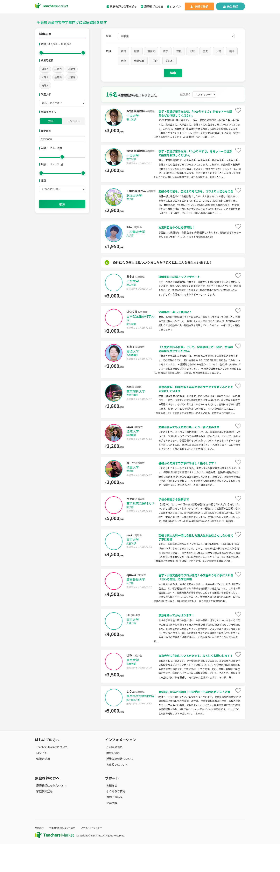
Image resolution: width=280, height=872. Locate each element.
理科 (178, 51)
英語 (123, 51)
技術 (155, 61)
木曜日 (45, 77)
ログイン (174, 6)
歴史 (205, 51)
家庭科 (169, 61)
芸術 (231, 51)
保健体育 (139, 61)
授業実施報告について (118, 787)
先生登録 (230, 6)
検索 (62, 204)
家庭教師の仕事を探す (122, 6)
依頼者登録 (199, 6)
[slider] (41, 53)
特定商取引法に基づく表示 (66, 856)
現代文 (151, 51)
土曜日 (71, 77)
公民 (218, 51)
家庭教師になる (152, 6)
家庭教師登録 (43, 820)
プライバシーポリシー (99, 856)
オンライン (73, 121)
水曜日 (71, 69)
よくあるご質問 (114, 820)
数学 (136, 51)
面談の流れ (112, 781)
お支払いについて (116, 793)
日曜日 (45, 85)
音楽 (123, 61)
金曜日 (58, 77)
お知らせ (110, 814)
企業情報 (110, 831)
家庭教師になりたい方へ (50, 814)
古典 (165, 51)
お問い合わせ (113, 825)
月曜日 (45, 69)
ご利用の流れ (113, 775)
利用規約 (40, 856)
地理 (192, 51)
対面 (50, 121)
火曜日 (58, 69)
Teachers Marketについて (50, 775)
